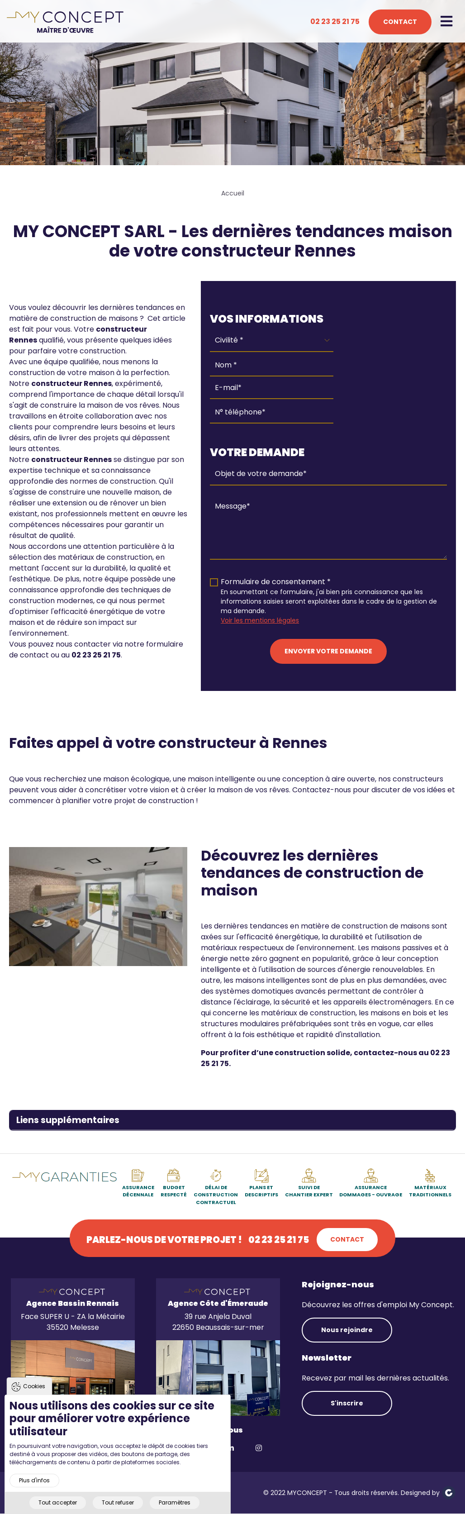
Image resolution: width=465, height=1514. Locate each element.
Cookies (34, 1401)
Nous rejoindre (347, 1329)
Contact (400, 21)
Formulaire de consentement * (276, 581)
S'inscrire (347, 1403)
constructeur (56, 383)
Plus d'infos (34, 1495)
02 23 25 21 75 (335, 21)
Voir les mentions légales (260, 620)
